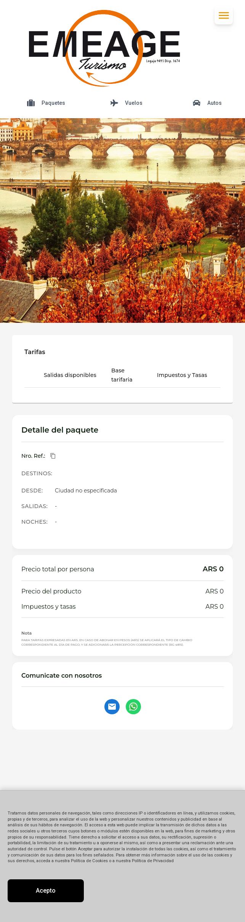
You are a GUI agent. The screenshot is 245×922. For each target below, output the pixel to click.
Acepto (46, 890)
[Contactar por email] (112, 706)
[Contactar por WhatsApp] (133, 706)
